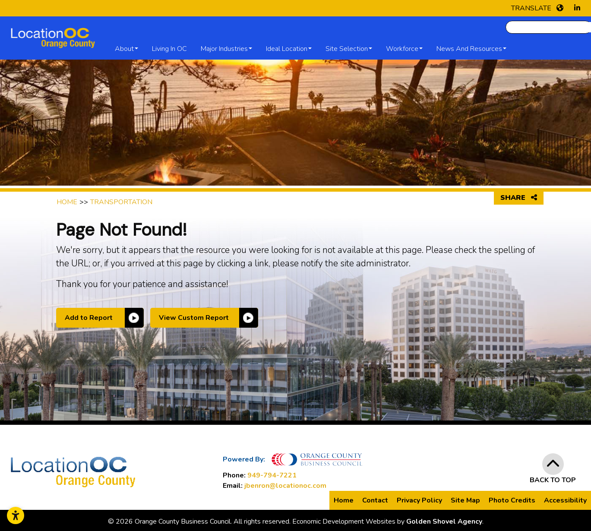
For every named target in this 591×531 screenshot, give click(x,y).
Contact (375, 500)
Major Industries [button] (224, 49)
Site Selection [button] (347, 49)
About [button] (124, 49)
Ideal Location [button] (286, 49)
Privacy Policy (419, 500)
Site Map (465, 500)
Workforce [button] (402, 49)
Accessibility (565, 500)
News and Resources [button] (469, 49)
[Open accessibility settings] (15, 515)
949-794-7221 (272, 475)
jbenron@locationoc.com (285, 485)
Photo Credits (512, 500)
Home (344, 500)
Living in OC (169, 49)
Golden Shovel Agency (444, 521)
